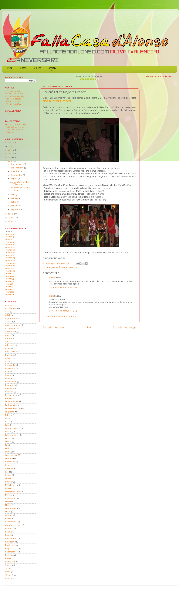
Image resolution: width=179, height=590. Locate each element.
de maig (14, 198)
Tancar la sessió (13, 99)
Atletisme (9, 345)
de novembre (16, 168)
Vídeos (37, 68)
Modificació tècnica (15, 104)
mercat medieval (13, 492)
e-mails (8, 398)
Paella (8, 518)
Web (7, 578)
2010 (10, 161)
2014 (10, 146)
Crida (7, 378)
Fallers (8, 432)
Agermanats (11, 318)
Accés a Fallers (13, 91)
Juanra (8, 475)
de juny (14, 195)
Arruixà (8, 338)
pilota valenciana (13, 525)
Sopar (8, 565)
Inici (9, 68)
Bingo (8, 348)
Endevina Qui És (12, 408)
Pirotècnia (10, 528)
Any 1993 (10, 289)
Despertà (9, 388)
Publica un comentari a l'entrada (61, 316)
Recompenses (12, 552)
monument (10, 499)
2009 (10, 214)
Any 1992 (10, 292)
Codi (7, 372)
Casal (7, 362)
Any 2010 (10, 245)
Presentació (10, 538)
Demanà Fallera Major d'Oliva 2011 (20, 183)
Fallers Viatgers (12, 435)
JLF (77, 267)
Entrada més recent (55, 327)
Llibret (8, 478)
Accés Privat (11, 308)
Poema (8, 532)
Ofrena (8, 515)
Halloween (10, 462)
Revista (8, 559)
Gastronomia (11, 455)
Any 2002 (10, 266)
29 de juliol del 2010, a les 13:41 (63, 287)
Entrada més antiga (124, 327)
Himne (8, 465)
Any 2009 (10, 247)
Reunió (8, 555)
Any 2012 (10, 239)
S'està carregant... (13, 114)
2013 (10, 150)
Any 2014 (10, 234)
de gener (14, 209)
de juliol (14, 179)
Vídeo (7, 572)
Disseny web (11, 395)
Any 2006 (10, 255)
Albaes (8, 322)
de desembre (16, 164)
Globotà (9, 458)
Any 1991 (10, 295)
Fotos (23, 68)
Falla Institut (12, 132)
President (9, 542)
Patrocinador (11, 522)
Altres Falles (11, 328)
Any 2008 (10, 250)
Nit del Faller (11, 508)
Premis (8, 535)
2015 (10, 143)
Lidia (58, 263)
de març (14, 206)
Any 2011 (10, 242)
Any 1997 (10, 279)
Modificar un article (15, 96)
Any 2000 (10, 271)
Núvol (8, 512)
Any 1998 (10, 276)
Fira (7, 445)
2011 (10, 157)
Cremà (8, 375)
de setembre (16, 175)
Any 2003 (10, 263)
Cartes (8, 358)
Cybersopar (10, 382)
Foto (7, 448)
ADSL (7, 315)
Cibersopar (10, 368)
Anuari (8, 335)
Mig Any (9, 495)
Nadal (8, 502)
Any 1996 (10, 281)
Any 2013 (10, 237)
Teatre (8, 569)
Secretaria (10, 562)
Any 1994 (10, 287)
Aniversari (10, 332)
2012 (10, 154)
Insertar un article (14, 94)
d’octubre (15, 171)
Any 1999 (10, 274)
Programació (11, 549)
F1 (6, 418)
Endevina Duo (11, 402)
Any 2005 (10, 258)
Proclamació (11, 545)
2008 (10, 218)
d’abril (13, 202)
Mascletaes (10, 485)
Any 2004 (10, 260)
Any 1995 (10, 284)
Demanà (56, 267)
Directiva (52, 69)
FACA (7, 422)
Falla (7, 425)
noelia (52, 278)
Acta (7, 312)
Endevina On (11, 405)
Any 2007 (10, 253)
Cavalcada (10, 365)
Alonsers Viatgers (13, 325)
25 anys (8, 305)
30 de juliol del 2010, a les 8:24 (63, 311)
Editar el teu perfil (14, 102)
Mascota (9, 489)
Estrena (8, 415)
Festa (7, 438)
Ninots (8, 505)
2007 (10, 221)
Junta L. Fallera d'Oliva (16, 124)
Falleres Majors (68, 267)
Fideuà (8, 442)
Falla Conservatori (14, 130)
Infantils (9, 468)
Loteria (8, 482)
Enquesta (9, 412)
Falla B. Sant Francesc (16, 127)
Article (8, 342)
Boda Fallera (11, 352)
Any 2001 (10, 268)
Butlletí (8, 355)
